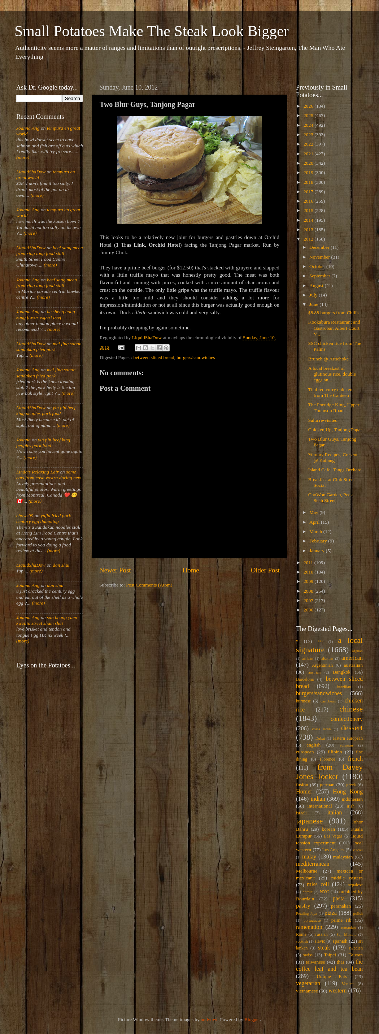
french (355, 759)
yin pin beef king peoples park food (45, 410)
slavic (320, 941)
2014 (309, 220)
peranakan (341, 906)
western (337, 990)
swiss (308, 954)
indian (317, 799)
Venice (348, 983)
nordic (307, 892)
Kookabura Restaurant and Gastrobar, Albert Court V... (334, 327)
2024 (309, 125)
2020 (309, 163)
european (305, 751)
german (327, 784)
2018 (309, 182)
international (320, 806)
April (315, 522)
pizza (330, 913)
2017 (309, 191)
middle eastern (347, 878)
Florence (327, 759)
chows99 (24, 515)
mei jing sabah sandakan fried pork (49, 346)
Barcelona (305, 679)
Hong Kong (348, 791)
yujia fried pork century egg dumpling (43, 518)
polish (358, 913)
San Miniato (346, 934)
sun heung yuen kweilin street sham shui (46, 620)
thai (340, 962)
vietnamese (307, 991)
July (314, 295)
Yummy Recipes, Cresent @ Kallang (333, 457)
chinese (351, 709)
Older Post (265, 570)
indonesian (352, 799)
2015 (309, 210)
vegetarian (308, 983)
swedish (356, 948)
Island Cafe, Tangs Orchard (335, 469)
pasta (339, 898)
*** (320, 641)
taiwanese (315, 962)
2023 (309, 134)
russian (321, 934)
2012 (309, 239)
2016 (309, 201)
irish (351, 806)
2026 (309, 106)
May (314, 512)
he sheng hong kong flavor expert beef (45, 314)
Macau (357, 850)
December (320, 247)
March (316, 531)
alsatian (327, 658)
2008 (309, 591)
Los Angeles (333, 849)
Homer (304, 791)
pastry (303, 906)
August (316, 285)
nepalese (355, 884)
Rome (301, 934)
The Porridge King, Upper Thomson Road (334, 407)
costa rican (321, 729)
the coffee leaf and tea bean (329, 965)
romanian (348, 927)
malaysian (343, 857)
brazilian (344, 686)
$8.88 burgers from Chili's (334, 312)
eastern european (347, 738)
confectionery (347, 719)
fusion (302, 784)
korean (328, 829)
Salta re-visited (322, 420)
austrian (314, 672)
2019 (309, 172)
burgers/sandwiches (196, 357)
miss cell (318, 884)
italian (334, 812)
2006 (309, 610)
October (317, 266)
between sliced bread (153, 357)
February (318, 541)
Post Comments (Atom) (149, 585)
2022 (309, 144)
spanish (340, 941)
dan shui (61, 565)
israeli (301, 812)
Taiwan (355, 954)
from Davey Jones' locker (329, 772)
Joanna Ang (28, 128)
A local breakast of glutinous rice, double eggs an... (332, 373)
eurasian (346, 745)
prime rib (341, 920)
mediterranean (313, 864)
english (313, 745)
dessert (352, 727)
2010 (309, 572)
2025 (309, 115)
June (314, 304)
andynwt (209, 1019)
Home (191, 570)
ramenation (309, 927)
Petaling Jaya (306, 913)
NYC (324, 891)
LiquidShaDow (30, 171)
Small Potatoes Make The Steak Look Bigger (151, 31)
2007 (309, 600)
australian (353, 665)
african (307, 658)
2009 (309, 581)
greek (351, 784)
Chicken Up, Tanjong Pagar (335, 429)
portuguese (312, 920)
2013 (309, 229)
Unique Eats (332, 976)
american (352, 658)
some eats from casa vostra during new (48, 474)
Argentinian (322, 665)
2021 (309, 153)
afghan (357, 651)
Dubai (320, 738)
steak (324, 947)
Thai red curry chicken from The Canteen (330, 392)
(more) (22, 157)
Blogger (252, 1019)
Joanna (23, 439)
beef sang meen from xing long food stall (49, 250)
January (317, 550)
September (320, 275)
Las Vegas (333, 836)
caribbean (328, 701)
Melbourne (306, 871)
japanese (309, 821)
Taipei (330, 954)
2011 (309, 562)
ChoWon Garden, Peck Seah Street (330, 497)
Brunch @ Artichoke (328, 359)
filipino (335, 751)
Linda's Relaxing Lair (37, 472)
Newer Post (115, 570)
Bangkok (341, 672)
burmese (303, 701)
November (320, 257)
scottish (302, 941)
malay (309, 856)
